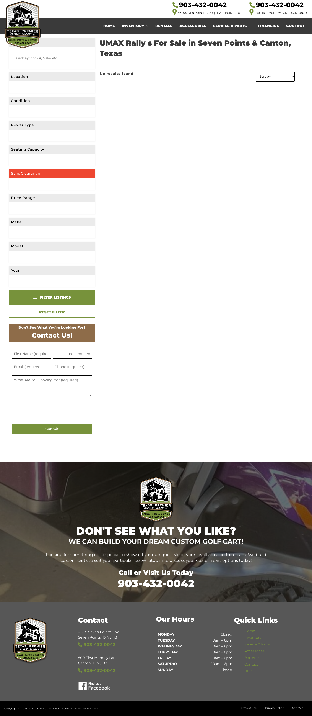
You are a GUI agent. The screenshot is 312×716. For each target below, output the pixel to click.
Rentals (163, 26)
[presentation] (45, 410)
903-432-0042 (156, 583)
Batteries (252, 658)
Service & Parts (230, 26)
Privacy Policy (274, 707)
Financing (268, 26)
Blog (248, 671)
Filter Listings (52, 297)
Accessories (192, 26)
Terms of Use (248, 707)
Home (109, 26)
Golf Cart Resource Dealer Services (50, 708)
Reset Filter (52, 312)
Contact (295, 26)
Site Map (297, 707)
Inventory (133, 26)
